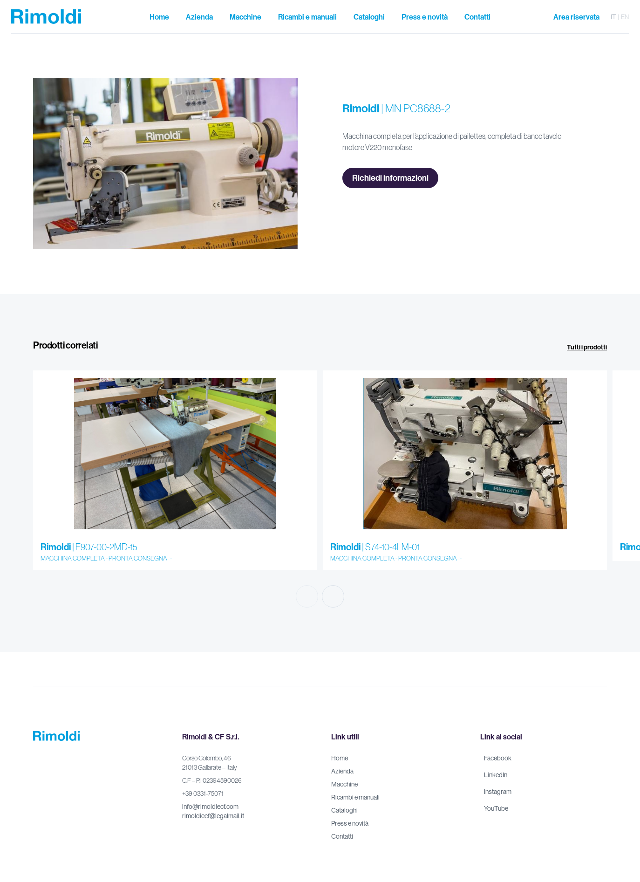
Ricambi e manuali (355, 797)
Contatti (342, 836)
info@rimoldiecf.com (210, 806)
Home (339, 758)
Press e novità (349, 823)
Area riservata (576, 16)
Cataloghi (344, 810)
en (625, 17)
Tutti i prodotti (587, 347)
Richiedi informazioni (390, 177)
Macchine (344, 784)
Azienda (342, 771)
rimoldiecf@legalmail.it (213, 816)
